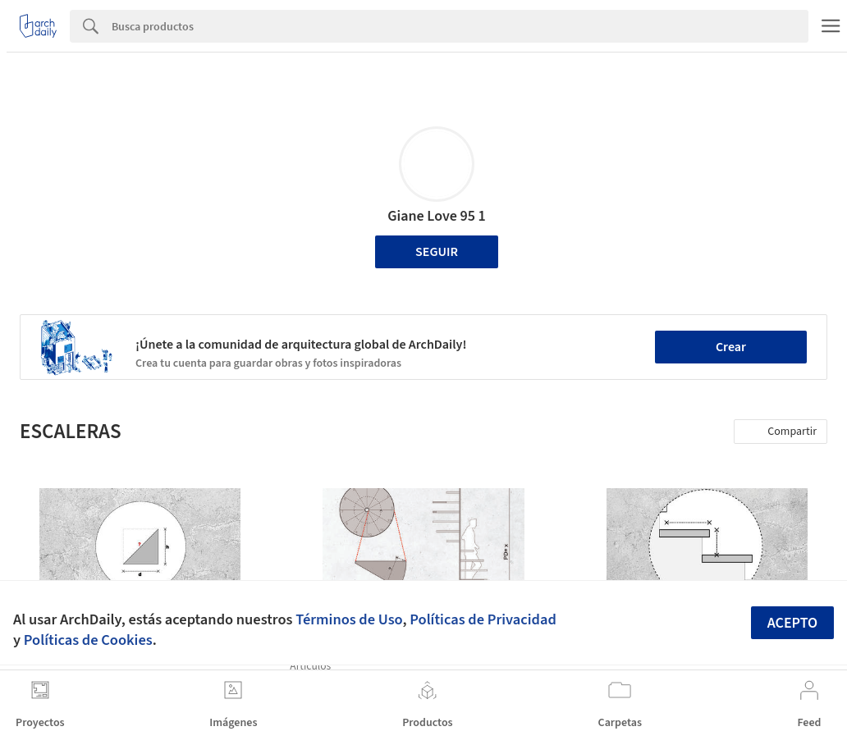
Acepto (792, 623)
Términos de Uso (348, 619)
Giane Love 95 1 (436, 216)
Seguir (436, 252)
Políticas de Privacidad (483, 619)
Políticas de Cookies (88, 640)
